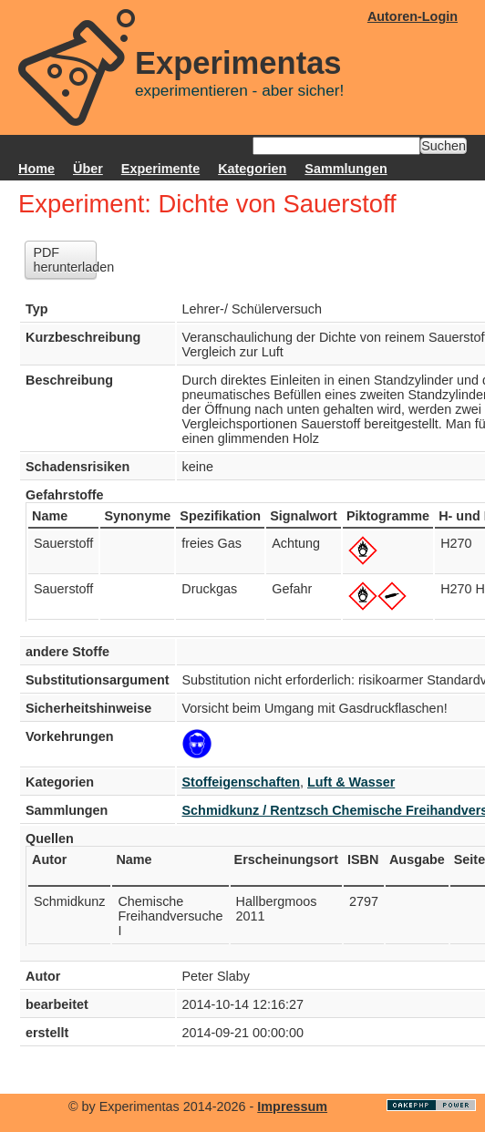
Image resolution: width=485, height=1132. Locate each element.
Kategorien (252, 168)
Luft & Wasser (351, 782)
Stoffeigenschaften (241, 782)
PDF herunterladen (65, 259)
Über (88, 168)
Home (36, 168)
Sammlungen (345, 168)
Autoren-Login (412, 16)
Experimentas (238, 63)
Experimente (160, 168)
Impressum (292, 1106)
